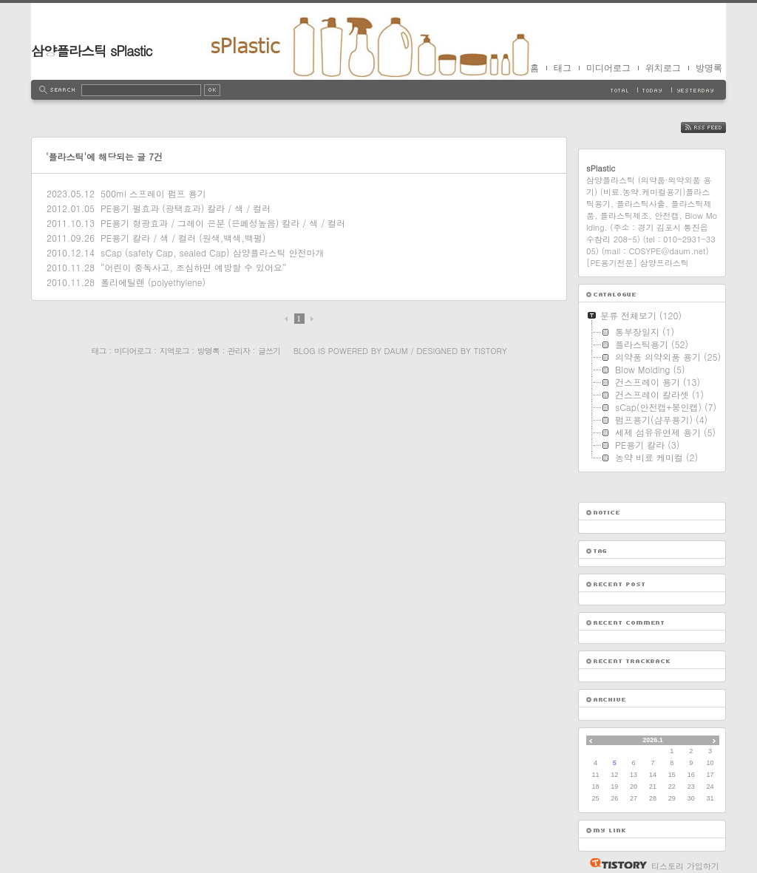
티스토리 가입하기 (685, 866)
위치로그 (663, 68)
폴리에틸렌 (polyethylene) (153, 282)
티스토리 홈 (615, 863)
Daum (396, 350)
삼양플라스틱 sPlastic (91, 50)
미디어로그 (608, 68)
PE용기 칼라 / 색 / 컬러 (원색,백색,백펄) (183, 237)
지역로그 (174, 350)
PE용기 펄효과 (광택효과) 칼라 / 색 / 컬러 (186, 208)
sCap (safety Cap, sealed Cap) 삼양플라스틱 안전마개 (212, 252)
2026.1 (652, 740)
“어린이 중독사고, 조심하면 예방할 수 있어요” (194, 267)
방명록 (709, 68)
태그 (562, 68)
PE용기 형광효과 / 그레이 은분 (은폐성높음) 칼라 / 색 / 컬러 (223, 223)
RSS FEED (714, 127)
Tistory (490, 350)
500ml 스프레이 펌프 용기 (153, 193)
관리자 (239, 350)
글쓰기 (269, 350)
